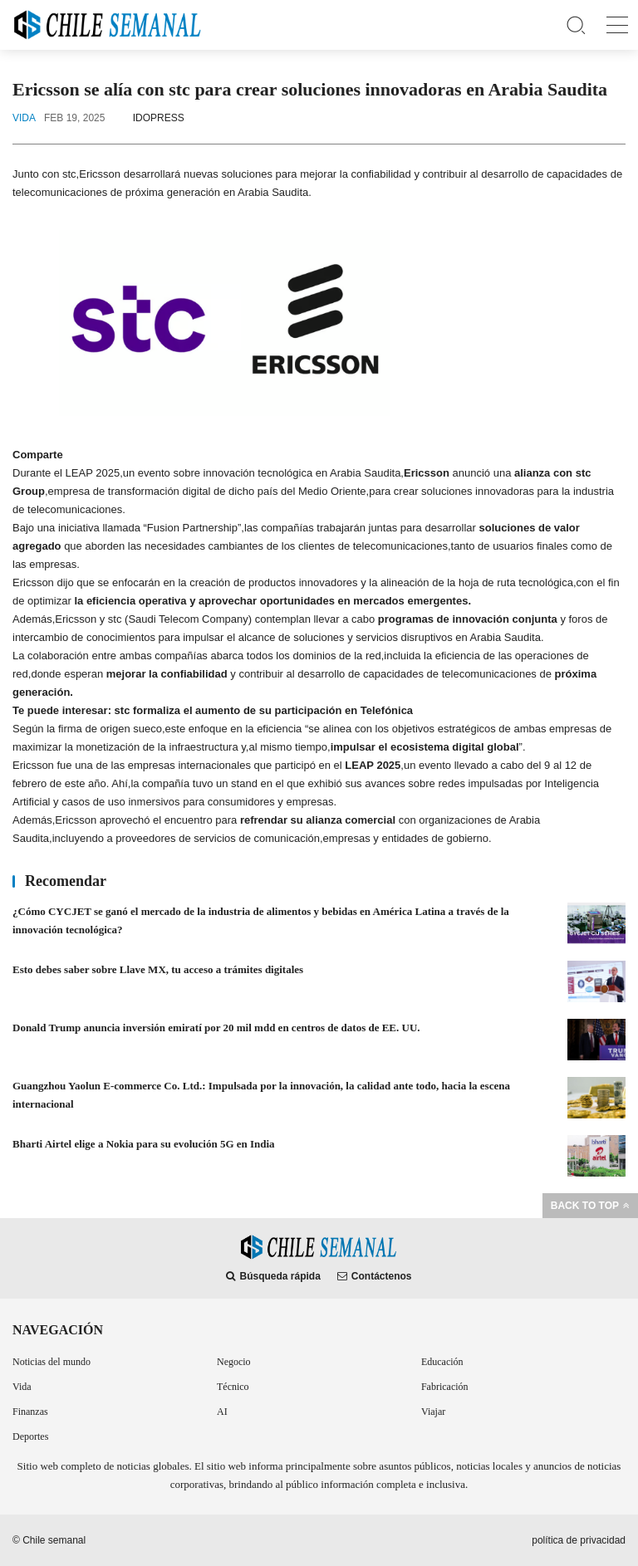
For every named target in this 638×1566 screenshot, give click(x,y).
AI (222, 1411)
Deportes (30, 1436)
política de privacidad (579, 1540)
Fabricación (445, 1386)
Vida (22, 1386)
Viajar (433, 1411)
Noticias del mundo (51, 1362)
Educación (442, 1362)
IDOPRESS (158, 118)
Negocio (234, 1362)
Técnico (233, 1386)
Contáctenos (374, 1276)
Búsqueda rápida (273, 1276)
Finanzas (30, 1411)
